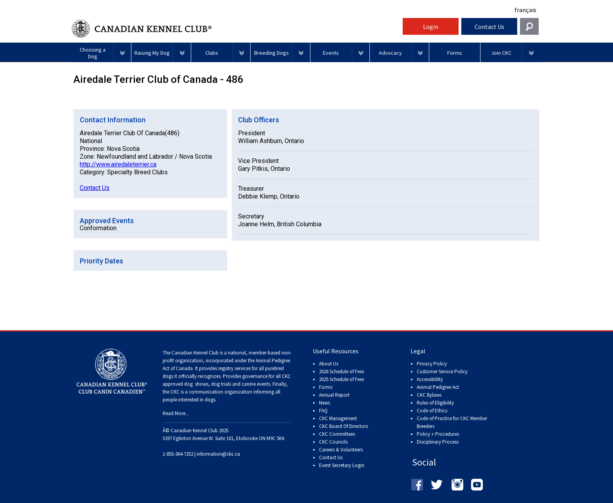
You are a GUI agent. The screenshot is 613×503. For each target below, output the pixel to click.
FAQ (323, 410)
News (324, 402)
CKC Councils (333, 442)
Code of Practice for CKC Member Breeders (452, 422)
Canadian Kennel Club (236, 29)
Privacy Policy (432, 363)
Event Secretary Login (341, 465)
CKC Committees (337, 434)
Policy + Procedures (438, 434)
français (525, 10)
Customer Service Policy (442, 371)
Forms (325, 387)
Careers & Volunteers (341, 449)
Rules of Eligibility (435, 402)
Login (430, 26)
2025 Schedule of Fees (341, 379)
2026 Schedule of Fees (341, 371)
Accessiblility (430, 379)
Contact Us (489, 26)
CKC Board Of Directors (343, 426)
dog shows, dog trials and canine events (227, 384)
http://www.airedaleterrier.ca (118, 164)
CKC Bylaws (429, 395)
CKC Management (338, 418)
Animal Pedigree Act (438, 387)
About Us (328, 363)
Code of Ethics (432, 410)
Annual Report (334, 395)
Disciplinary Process (438, 442)
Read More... (176, 413)
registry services (234, 368)
